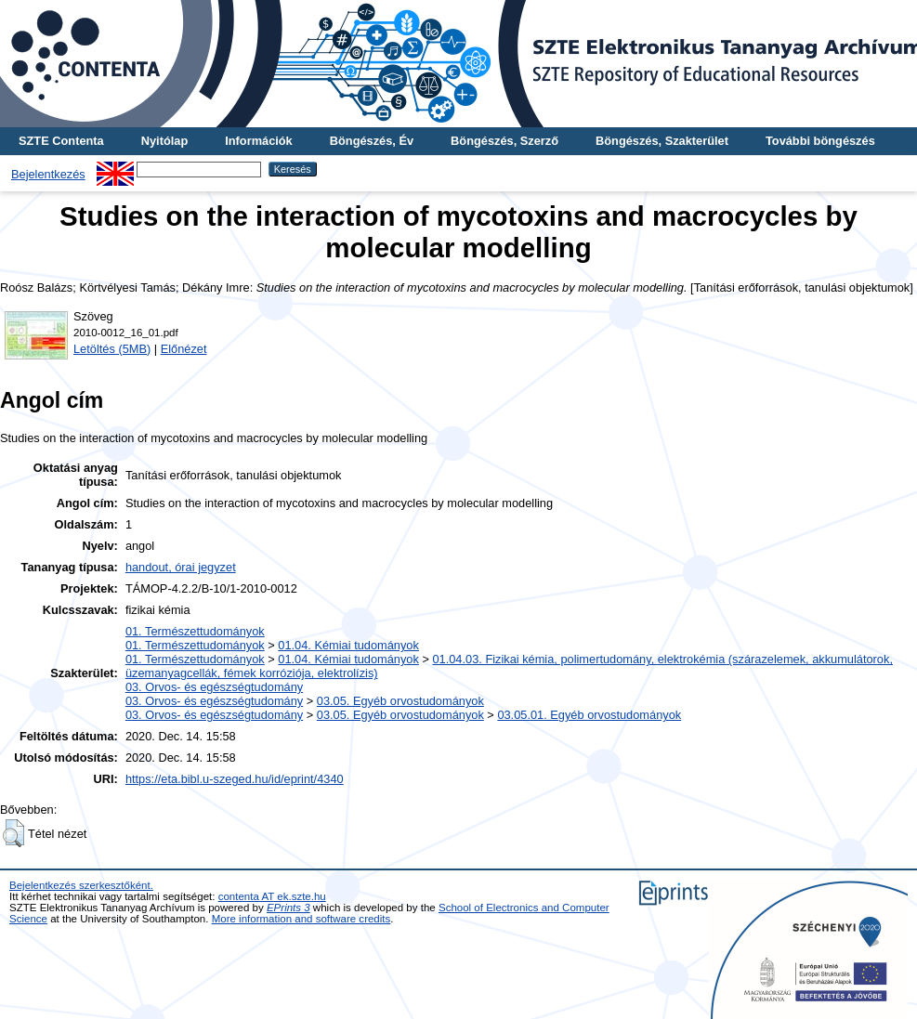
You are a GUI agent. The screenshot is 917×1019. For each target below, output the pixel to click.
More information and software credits (301, 918)
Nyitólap (164, 141)
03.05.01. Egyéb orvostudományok (589, 715)
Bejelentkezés (48, 174)
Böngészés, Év (371, 141)
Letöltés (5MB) (112, 349)
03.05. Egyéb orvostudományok (400, 701)
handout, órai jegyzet (180, 567)
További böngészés (820, 141)
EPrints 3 (288, 907)
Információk (259, 141)
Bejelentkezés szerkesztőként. (81, 885)
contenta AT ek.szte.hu (272, 896)
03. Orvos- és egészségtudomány (214, 687)
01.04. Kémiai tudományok (348, 645)
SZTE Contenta (61, 141)
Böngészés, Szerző (504, 141)
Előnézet (184, 349)
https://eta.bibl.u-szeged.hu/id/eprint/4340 (234, 779)
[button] (13, 833)
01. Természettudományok (195, 631)
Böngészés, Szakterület (662, 141)
